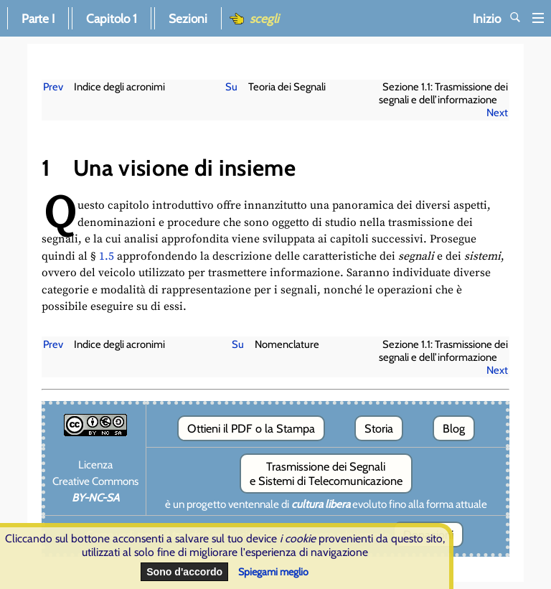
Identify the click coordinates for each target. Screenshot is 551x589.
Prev (53, 86)
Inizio (508, 18)
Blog (454, 428)
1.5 (106, 256)
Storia (378, 428)
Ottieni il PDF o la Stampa (251, 428)
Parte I (38, 18)
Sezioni (188, 18)
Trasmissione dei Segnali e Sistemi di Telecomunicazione (326, 473)
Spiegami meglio (273, 571)
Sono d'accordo (184, 572)
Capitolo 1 (111, 18)
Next (497, 112)
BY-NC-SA (95, 497)
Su (231, 86)
